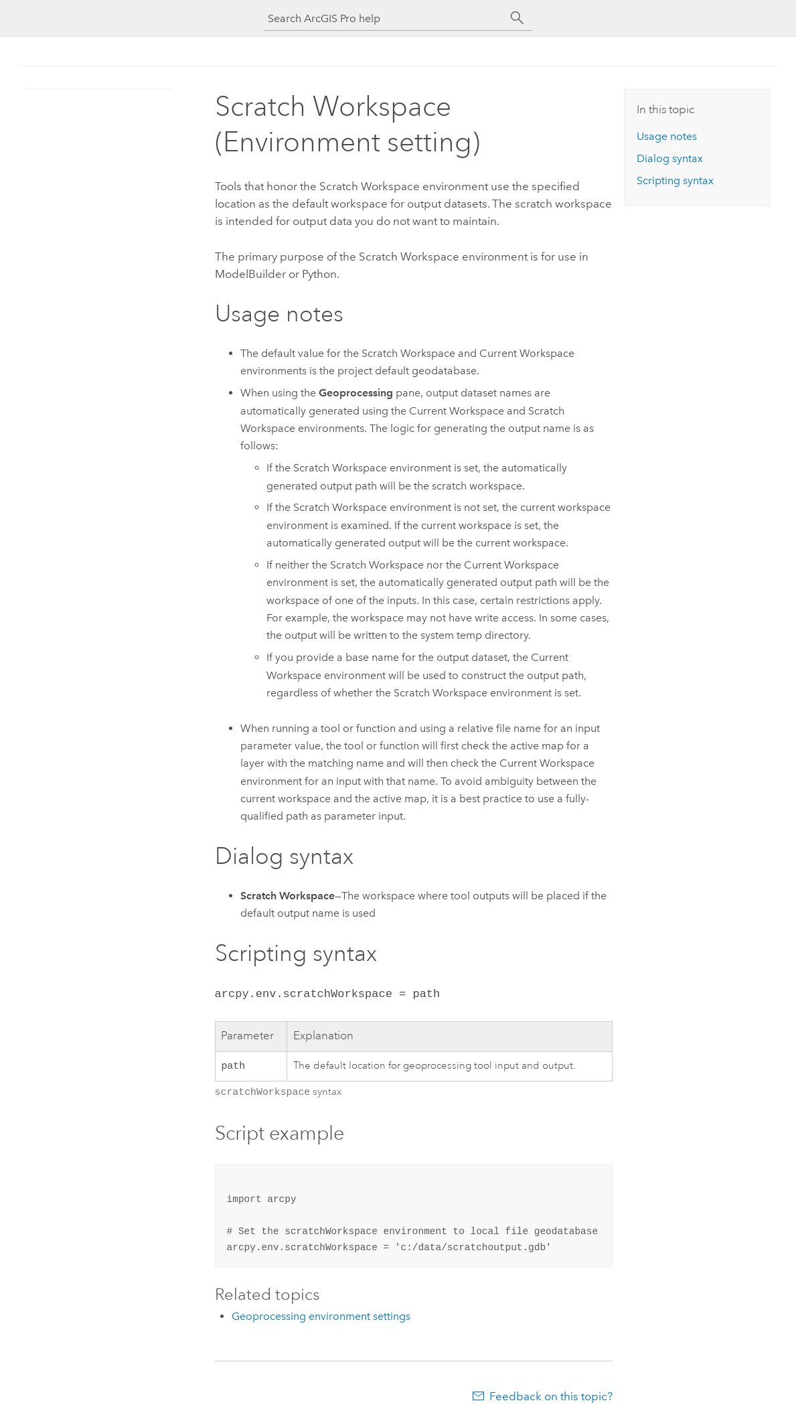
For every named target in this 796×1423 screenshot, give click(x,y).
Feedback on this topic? (551, 1396)
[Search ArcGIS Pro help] (384, 18)
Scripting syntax (675, 180)
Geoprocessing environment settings (321, 1316)
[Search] (517, 18)
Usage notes (667, 136)
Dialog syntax (670, 158)
